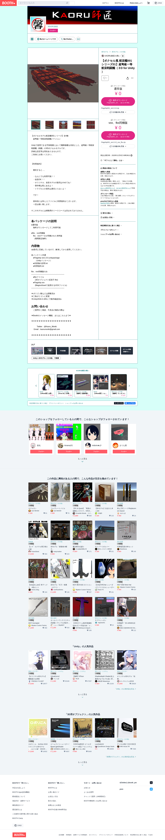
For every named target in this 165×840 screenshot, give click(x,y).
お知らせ (87, 788)
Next (97, 83)
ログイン (105, 3)
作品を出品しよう (136, 3)
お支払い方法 (107, 217)
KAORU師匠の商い (82, 370)
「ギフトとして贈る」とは (112, 160)
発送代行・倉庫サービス (21, 801)
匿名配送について (18, 796)
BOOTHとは (119, 3)
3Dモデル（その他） (119, 52)
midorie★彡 (97, 445)
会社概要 (61, 835)
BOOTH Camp (17, 818)
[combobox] (43, 3)
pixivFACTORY (105, 203)
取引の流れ (107, 213)
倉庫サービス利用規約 (80, 835)
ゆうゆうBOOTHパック (123, 188)
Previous (29, 83)
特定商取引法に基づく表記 (110, 225)
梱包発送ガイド (18, 805)
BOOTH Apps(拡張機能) (21, 792)
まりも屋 (123, 445)
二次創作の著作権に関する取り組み (25, 814)
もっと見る (82, 461)
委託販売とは (17, 809)
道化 (39, 445)
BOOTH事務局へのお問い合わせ (95, 801)
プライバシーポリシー (108, 230)
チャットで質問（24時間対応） (95, 796)
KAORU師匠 (53, 26)
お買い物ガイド (53, 792)
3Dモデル (104, 52)
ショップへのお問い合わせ (110, 234)
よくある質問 (89, 792)
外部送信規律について (121, 835)
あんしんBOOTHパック (107, 188)
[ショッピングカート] (148, 3)
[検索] (67, 3)
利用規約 (69, 835)
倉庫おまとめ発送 (54, 805)
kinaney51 (68, 445)
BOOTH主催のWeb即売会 (57, 809)
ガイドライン (93, 835)
